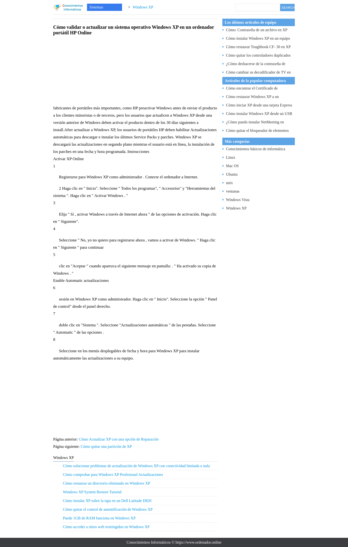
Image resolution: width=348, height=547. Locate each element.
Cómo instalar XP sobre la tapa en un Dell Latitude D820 (107, 501)
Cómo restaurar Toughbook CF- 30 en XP (258, 47)
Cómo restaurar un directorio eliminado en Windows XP (106, 483)
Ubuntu (232, 174)
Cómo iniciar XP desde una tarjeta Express (259, 105)
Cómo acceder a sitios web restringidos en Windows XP (106, 527)
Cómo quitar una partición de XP (107, 446)
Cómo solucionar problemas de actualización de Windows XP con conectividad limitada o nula (136, 466)
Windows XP (143, 7)
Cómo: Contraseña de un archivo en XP (256, 30)
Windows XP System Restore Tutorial (92, 492)
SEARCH (288, 7)
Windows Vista (237, 200)
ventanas (232, 191)
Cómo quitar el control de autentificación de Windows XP (107, 509)
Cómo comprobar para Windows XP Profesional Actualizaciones (113, 474)
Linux (230, 157)
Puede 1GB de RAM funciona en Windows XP (99, 518)
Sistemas (96, 7)
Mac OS (232, 166)
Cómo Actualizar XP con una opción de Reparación (119, 439)
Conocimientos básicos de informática (255, 149)
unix (229, 183)
